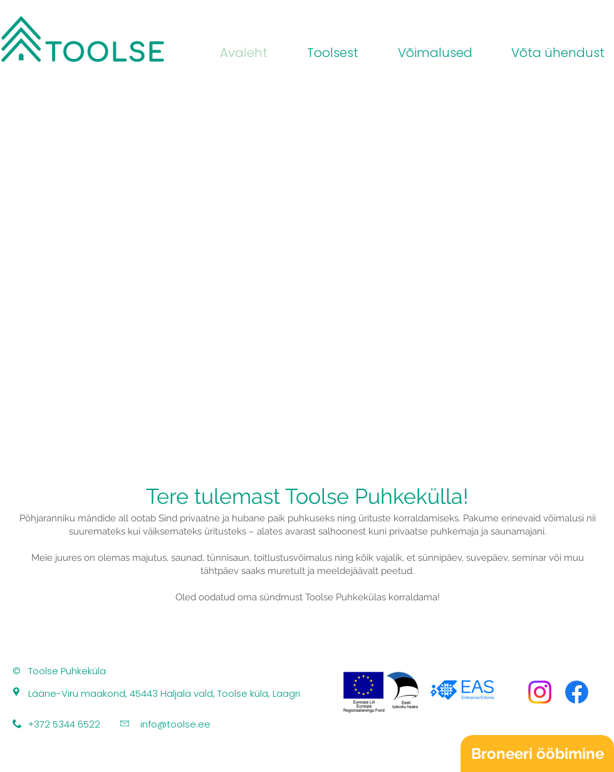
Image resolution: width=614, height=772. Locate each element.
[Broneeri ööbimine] (537, 753)
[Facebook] (576, 692)
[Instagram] (539, 692)
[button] (425, 53)
